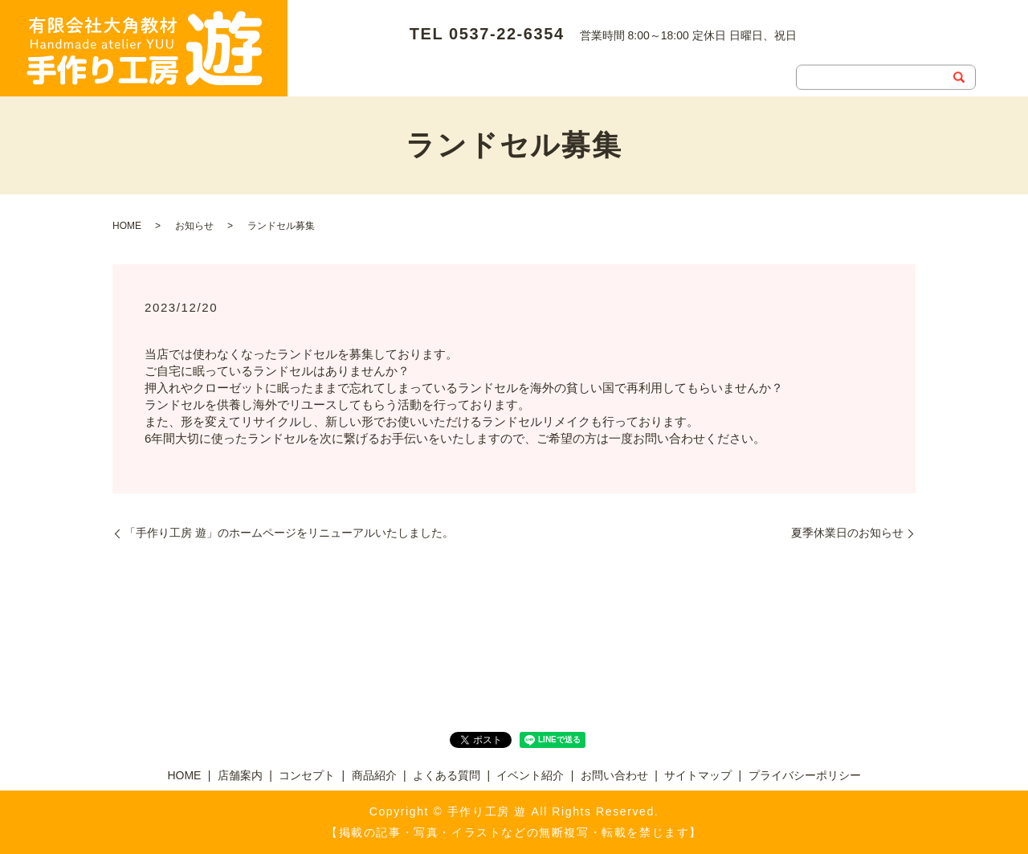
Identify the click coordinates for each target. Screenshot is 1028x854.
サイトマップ (698, 775)
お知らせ (194, 225)
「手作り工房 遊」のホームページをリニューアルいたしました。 (289, 532)
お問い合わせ (338, 70)
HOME (321, 45)
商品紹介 (563, 45)
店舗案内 (394, 45)
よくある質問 (653, 45)
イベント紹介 (754, 45)
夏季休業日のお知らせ (847, 532)
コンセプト (479, 45)
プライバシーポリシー (805, 775)
